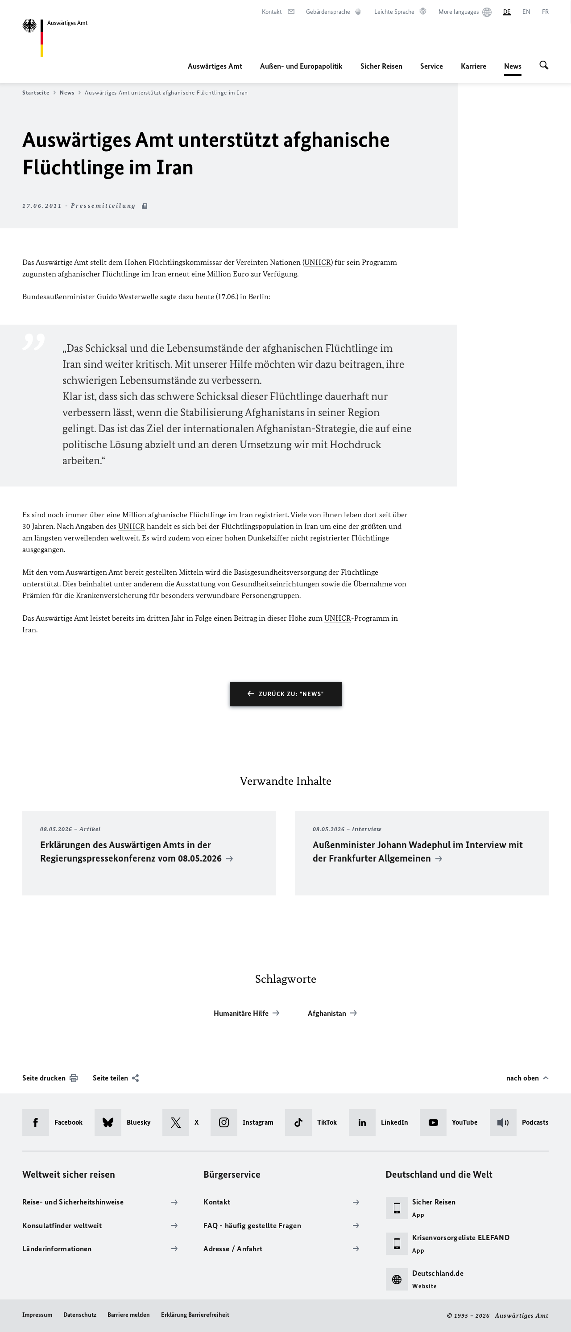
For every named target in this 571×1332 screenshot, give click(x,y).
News (512, 66)
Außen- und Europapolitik (301, 66)
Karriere (473, 66)
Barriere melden (129, 1315)
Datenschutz (79, 1315)
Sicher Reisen (381, 66)
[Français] (545, 12)
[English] (526, 12)
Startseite (39, 93)
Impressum (37, 1315)
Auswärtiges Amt (215, 66)
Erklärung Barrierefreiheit (195, 1315)
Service (431, 66)
